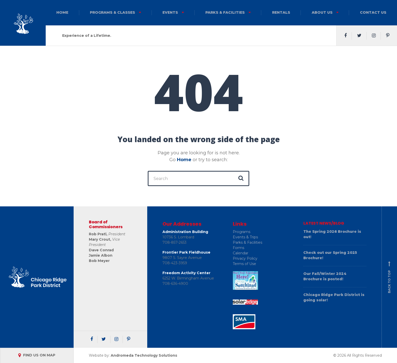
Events (170, 12)
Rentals (281, 12)
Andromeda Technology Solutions (144, 355)
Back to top (389, 277)
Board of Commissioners (106, 224)
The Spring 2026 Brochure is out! (332, 234)
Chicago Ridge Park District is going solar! (334, 297)
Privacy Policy (245, 258)
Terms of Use (244, 263)
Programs (241, 231)
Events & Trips (245, 237)
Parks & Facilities (225, 12)
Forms (238, 247)
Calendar (240, 253)
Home (62, 12)
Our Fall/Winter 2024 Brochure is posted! (324, 276)
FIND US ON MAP (36, 355)
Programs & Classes (112, 12)
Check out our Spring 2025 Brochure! (330, 255)
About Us (322, 12)
